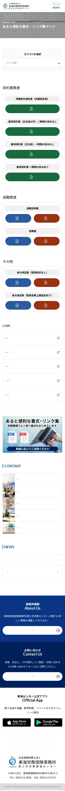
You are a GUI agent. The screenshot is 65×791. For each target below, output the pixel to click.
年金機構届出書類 (15, 338)
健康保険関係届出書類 (17, 352)
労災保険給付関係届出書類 (19, 380)
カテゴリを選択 (14, 62)
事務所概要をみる (32, 630)
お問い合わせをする (33, 676)
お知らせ (11, 560)
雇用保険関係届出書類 (17, 366)
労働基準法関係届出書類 (18, 395)
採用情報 (11, 572)
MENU (28, 744)
